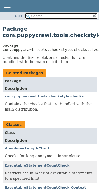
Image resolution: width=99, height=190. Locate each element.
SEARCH (17, 16)
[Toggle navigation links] (7, 6)
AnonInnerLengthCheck (27, 148)
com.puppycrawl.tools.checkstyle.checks (44, 96)
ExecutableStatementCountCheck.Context (45, 187)
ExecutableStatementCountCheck (37, 165)
